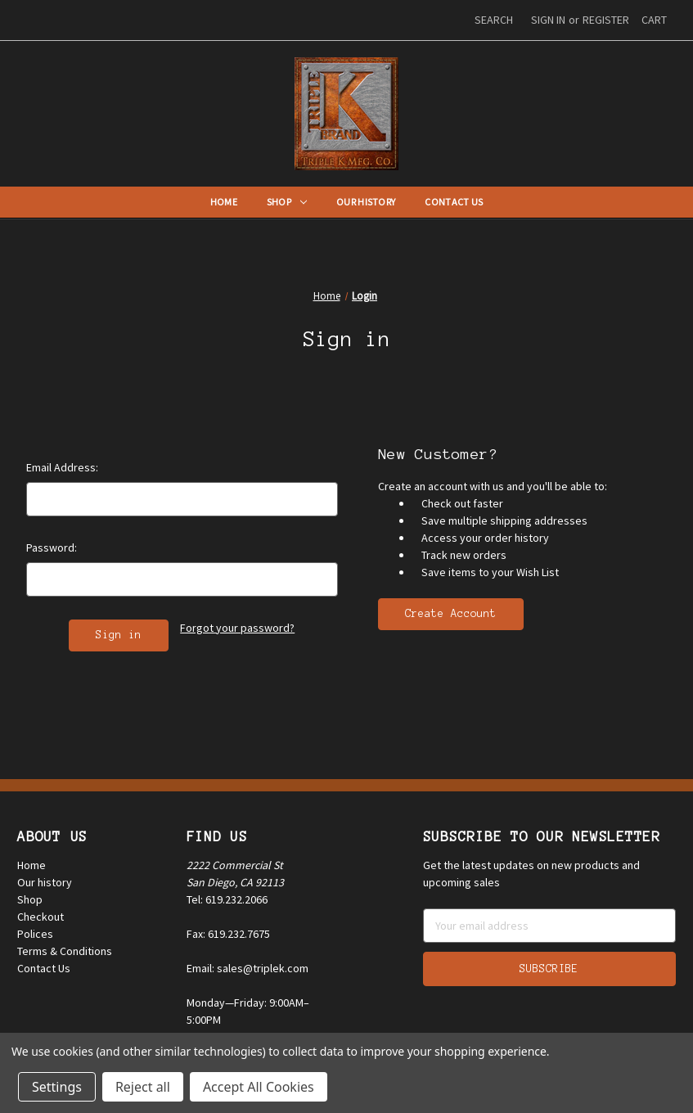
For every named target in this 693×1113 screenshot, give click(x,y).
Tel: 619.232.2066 (227, 899)
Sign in (548, 19)
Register (606, 19)
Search (494, 19)
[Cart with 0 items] (654, 20)
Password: (51, 547)
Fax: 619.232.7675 (228, 933)
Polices (35, 933)
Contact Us (454, 202)
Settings (57, 1087)
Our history (44, 882)
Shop (287, 202)
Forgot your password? (237, 627)
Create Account (451, 614)
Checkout (40, 916)
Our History (365, 202)
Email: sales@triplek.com (247, 968)
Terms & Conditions (64, 951)
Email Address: (62, 467)
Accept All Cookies (258, 1087)
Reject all (142, 1087)
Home (223, 202)
